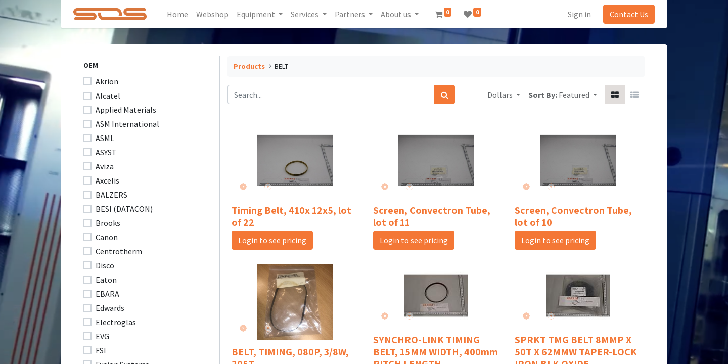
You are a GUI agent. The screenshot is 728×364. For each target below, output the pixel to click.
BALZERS (111, 195)
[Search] (444, 94)
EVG (102, 336)
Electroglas (116, 322)
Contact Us (626, 14)
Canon (107, 237)
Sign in (576, 14)
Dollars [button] (500, 94)
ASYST (106, 152)
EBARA (107, 294)
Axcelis (107, 180)
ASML (105, 138)
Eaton (106, 280)
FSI (101, 350)
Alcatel (108, 95)
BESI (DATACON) (124, 209)
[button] (578, 94)
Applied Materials (126, 110)
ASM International (127, 124)
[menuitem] (181, 14)
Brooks (108, 223)
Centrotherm (119, 251)
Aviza (105, 166)
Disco (105, 265)
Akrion (107, 81)
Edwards (110, 308)
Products (249, 66)
